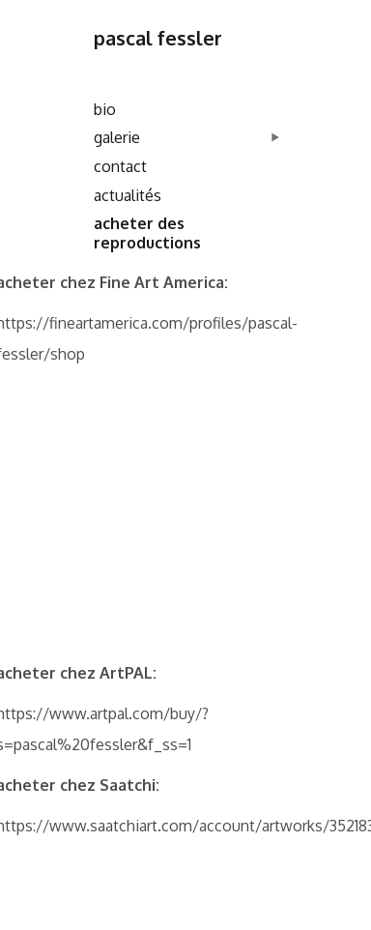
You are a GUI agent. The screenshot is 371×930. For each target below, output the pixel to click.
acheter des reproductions (147, 233)
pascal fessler (158, 37)
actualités (127, 195)
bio (105, 109)
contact (120, 166)
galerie (117, 137)
